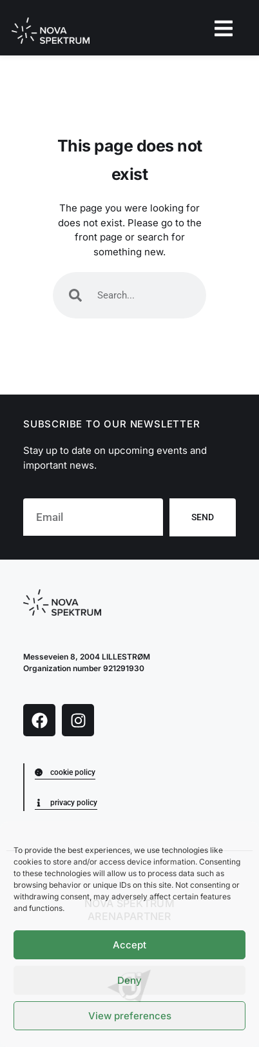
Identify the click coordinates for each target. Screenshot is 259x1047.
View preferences (129, 1016)
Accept (129, 945)
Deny (129, 980)
